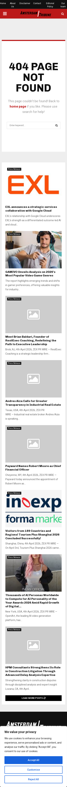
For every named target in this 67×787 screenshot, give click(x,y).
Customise (33, 769)
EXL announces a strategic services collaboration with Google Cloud (31, 208)
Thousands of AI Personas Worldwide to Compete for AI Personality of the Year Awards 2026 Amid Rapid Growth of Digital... (32, 600)
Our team (63, 5)
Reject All (33, 779)
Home (3, 3)
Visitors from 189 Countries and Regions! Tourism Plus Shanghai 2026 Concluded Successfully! (32, 534)
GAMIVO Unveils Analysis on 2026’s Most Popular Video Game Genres (30, 273)
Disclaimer (24, 3)
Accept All (33, 760)
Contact (37, 3)
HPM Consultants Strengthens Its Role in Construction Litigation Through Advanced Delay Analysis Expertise (33, 671)
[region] (33, 756)
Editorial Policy (50, 5)
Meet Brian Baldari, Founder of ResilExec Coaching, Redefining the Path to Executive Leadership (30, 340)
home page (18, 106)
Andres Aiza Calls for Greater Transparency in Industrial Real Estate (33, 402)
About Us (13, 5)
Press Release (14, 169)
